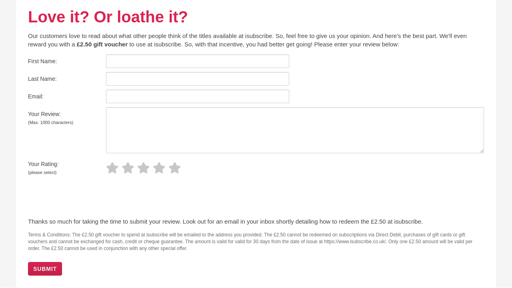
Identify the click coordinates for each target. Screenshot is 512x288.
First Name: (42, 61)
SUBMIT (45, 269)
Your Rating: (43, 168)
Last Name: (42, 79)
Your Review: (50, 118)
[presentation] (83, 197)
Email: (36, 96)
